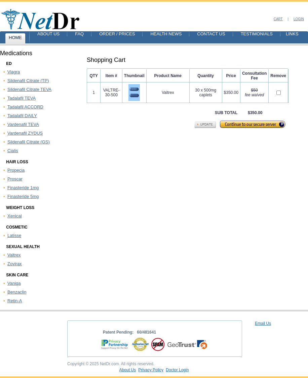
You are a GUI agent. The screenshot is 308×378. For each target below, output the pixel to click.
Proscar (15, 178)
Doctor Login (177, 370)
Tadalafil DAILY (22, 115)
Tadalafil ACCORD (25, 106)
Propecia (16, 170)
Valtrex (14, 254)
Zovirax (14, 263)
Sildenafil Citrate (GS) (28, 141)
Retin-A (14, 300)
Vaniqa (14, 283)
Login (299, 19)
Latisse (14, 235)
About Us (127, 370)
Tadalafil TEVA (21, 98)
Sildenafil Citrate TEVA (29, 89)
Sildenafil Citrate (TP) (28, 80)
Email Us (263, 323)
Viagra (13, 71)
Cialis (12, 150)
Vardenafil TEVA (23, 124)
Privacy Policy (150, 370)
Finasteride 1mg (23, 187)
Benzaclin (16, 292)
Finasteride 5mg (23, 196)
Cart (278, 19)
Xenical (14, 215)
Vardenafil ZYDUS (25, 133)
